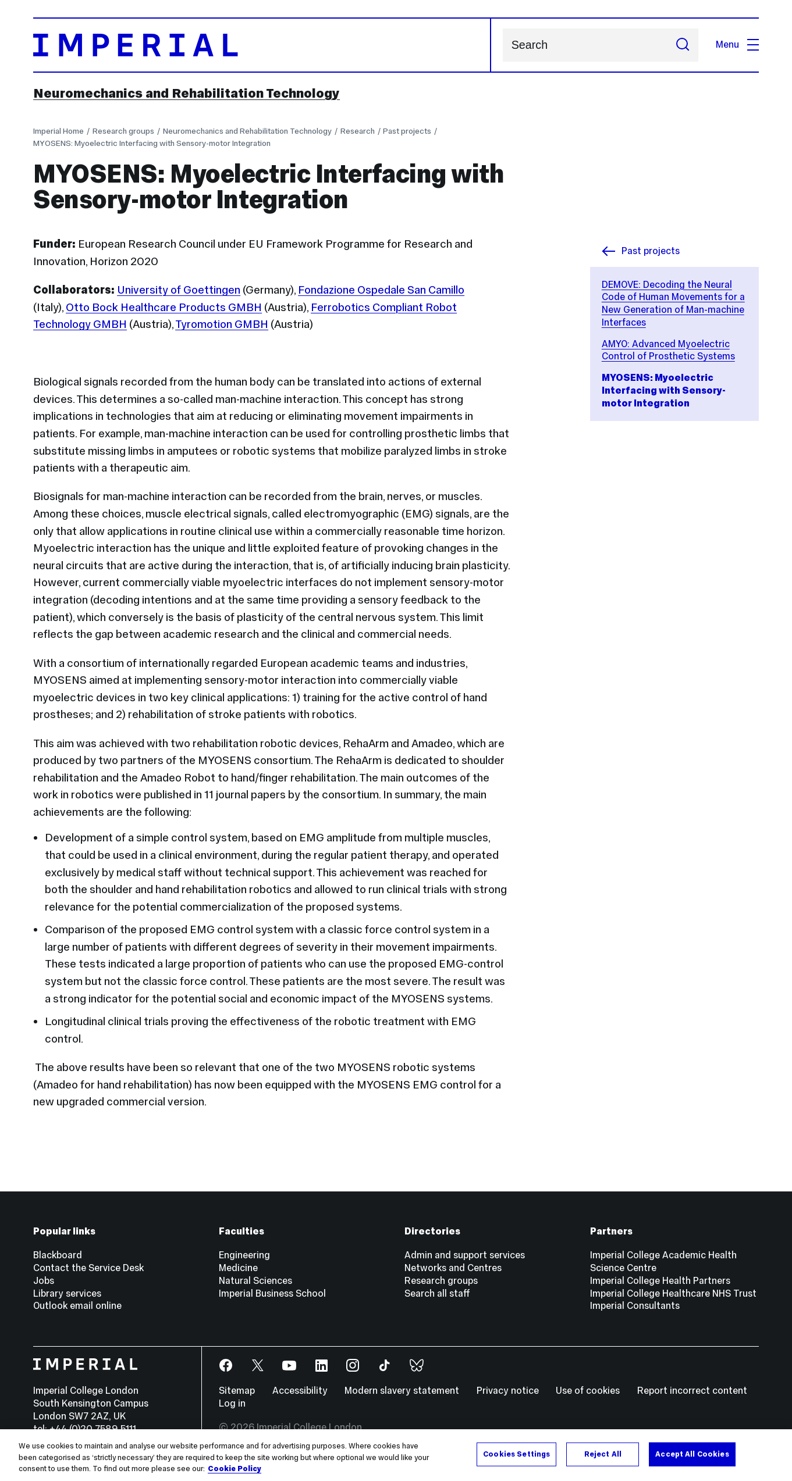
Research (357, 131)
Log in (232, 1403)
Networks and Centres (453, 1268)
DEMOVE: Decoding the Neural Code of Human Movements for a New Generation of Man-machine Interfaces (673, 304)
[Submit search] (682, 45)
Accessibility (300, 1390)
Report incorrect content (692, 1390)
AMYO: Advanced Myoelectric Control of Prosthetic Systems (668, 350)
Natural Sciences (255, 1281)
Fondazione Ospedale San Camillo (381, 290)
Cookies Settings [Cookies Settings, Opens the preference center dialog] (516, 1454)
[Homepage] (262, 45)
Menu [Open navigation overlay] (737, 44)
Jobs (43, 1281)
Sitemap (237, 1390)
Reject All (602, 1454)
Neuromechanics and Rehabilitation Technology (186, 93)
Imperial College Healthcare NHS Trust (673, 1293)
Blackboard (57, 1255)
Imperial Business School (272, 1293)
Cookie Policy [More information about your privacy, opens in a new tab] (234, 1469)
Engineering (244, 1255)
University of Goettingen (178, 290)
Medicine (238, 1268)
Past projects (407, 131)
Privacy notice (508, 1390)
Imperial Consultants (635, 1306)
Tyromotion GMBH (221, 324)
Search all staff (437, 1293)
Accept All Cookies (692, 1454)
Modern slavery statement (401, 1390)
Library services (67, 1293)
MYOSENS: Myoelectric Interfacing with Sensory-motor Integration (152, 143)
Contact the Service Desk (88, 1268)
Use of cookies (588, 1390)
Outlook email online (77, 1306)
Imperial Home (58, 131)
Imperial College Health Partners (660, 1281)
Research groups (123, 131)
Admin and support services (464, 1255)
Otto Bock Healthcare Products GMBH (164, 307)
